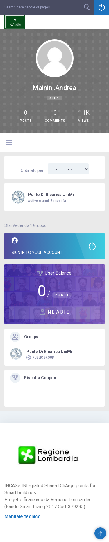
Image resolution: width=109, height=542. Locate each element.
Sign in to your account (54, 246)
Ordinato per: (32, 170)
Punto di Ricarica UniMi (51, 194)
